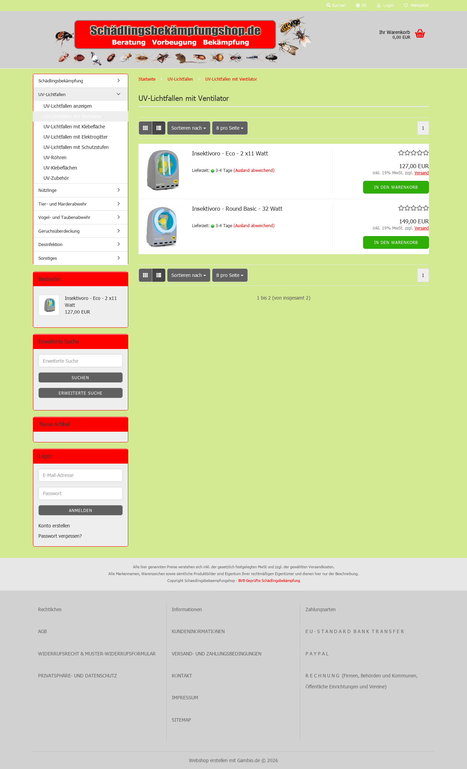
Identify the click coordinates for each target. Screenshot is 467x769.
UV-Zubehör (56, 178)
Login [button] (385, 5)
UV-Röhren (55, 157)
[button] (361, 5)
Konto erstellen (54, 525)
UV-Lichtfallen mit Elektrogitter (76, 136)
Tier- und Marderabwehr (62, 204)
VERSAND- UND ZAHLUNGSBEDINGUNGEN (216, 653)
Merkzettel (416, 5)
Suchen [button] (336, 5)
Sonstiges (47, 258)
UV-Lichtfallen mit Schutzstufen (76, 147)
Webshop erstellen (208, 760)
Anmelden (80, 510)
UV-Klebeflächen (60, 167)
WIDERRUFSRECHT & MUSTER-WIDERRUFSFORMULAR (97, 653)
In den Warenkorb (396, 187)
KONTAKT (182, 675)
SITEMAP (181, 719)
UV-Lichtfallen (51, 94)
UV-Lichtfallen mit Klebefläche (74, 126)
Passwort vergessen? (60, 536)
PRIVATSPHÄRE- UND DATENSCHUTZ (77, 675)
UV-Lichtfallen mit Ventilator (73, 116)
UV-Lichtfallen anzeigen (68, 106)
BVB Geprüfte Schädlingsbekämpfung (269, 580)
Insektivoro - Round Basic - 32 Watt (237, 208)
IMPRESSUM (185, 697)
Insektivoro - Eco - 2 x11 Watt (230, 153)
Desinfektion (50, 244)
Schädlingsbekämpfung (60, 80)
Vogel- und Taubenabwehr (64, 217)
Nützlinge (47, 190)
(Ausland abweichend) (254, 170)
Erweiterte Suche (81, 393)
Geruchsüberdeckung (59, 231)
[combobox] (189, 128)
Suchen (80, 377)
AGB (42, 631)
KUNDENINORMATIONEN (198, 631)
